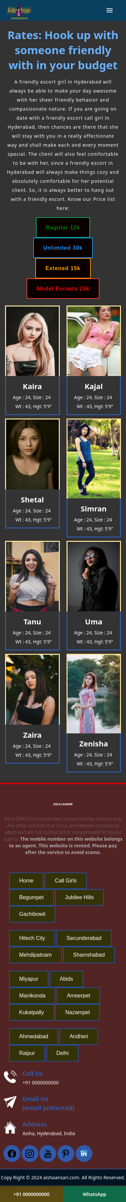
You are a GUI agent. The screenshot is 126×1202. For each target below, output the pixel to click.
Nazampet (77, 1012)
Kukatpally (31, 1012)
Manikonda (32, 995)
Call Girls (66, 880)
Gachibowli (32, 914)
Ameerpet (78, 995)
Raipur (27, 1053)
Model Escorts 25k (63, 288)
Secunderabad (84, 938)
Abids (66, 979)
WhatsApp (94, 1194)
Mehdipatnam (35, 955)
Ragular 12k (63, 227)
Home (26, 880)
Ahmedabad (33, 1036)
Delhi (62, 1053)
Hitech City (32, 938)
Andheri (79, 1036)
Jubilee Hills (79, 897)
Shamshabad (89, 955)
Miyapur (28, 979)
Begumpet (31, 897)
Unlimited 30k (63, 248)
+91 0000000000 (41, 1082)
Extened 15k (62, 268)
